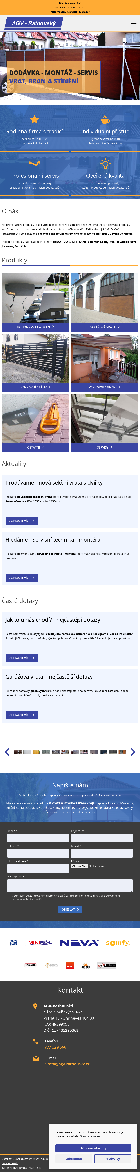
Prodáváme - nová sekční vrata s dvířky (54, 482)
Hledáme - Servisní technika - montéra (53, 539)
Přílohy (75, 861)
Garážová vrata (103, 327)
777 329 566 (55, 1047)
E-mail (75, 846)
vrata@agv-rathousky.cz (67, 1064)
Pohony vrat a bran (33, 327)
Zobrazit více (19, 521)
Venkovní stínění (102, 387)
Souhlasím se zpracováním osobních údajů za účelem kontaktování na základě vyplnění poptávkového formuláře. (66, 897)
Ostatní (33, 447)
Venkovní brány (34, 387)
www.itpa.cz (35, 1167)
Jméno (11, 831)
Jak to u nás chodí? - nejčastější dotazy (53, 619)
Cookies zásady (10, 1163)
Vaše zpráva (14, 876)
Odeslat (68, 909)
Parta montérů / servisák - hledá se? (70, 12)
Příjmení (76, 831)
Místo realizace (16, 861)
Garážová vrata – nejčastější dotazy (49, 676)
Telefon (12, 846)
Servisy (102, 447)
